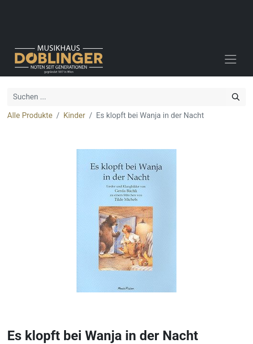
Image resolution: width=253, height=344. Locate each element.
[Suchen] (236, 97)
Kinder (74, 115)
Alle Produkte (30, 115)
